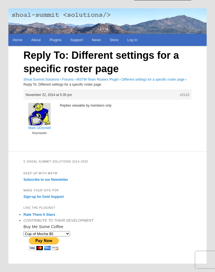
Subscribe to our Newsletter (46, 180)
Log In (132, 40)
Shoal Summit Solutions (41, 79)
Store (114, 40)
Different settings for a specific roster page (152, 79)
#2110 (184, 95)
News (96, 40)
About (36, 40)
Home (17, 40)
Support (76, 40)
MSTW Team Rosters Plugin (97, 79)
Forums (68, 79)
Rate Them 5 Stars (39, 214)
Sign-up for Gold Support (44, 197)
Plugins (56, 40)
